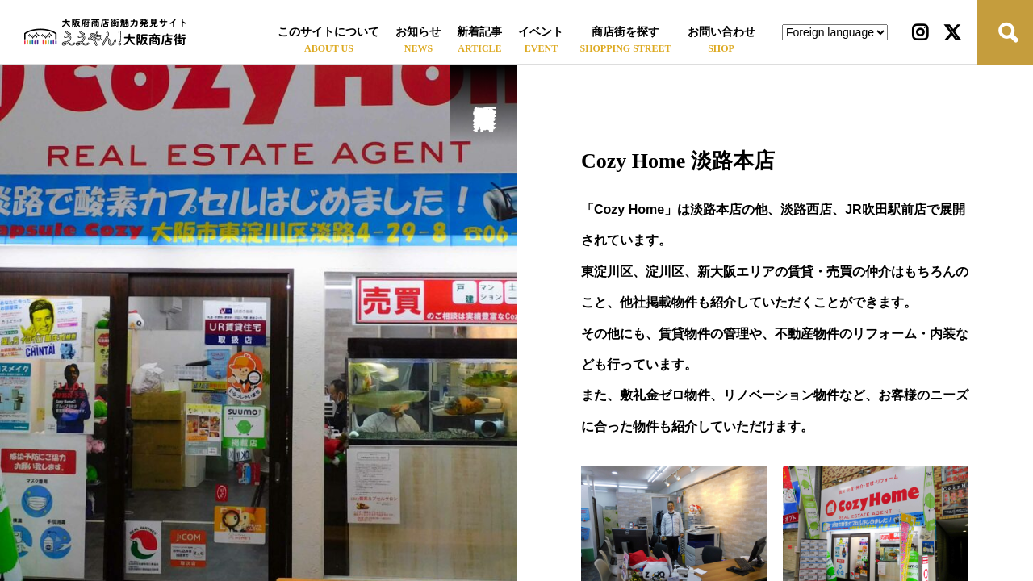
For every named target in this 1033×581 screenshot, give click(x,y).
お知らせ (418, 32)
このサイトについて (328, 32)
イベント (540, 32)
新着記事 (479, 32)
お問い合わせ (721, 32)
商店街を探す (625, 32)
